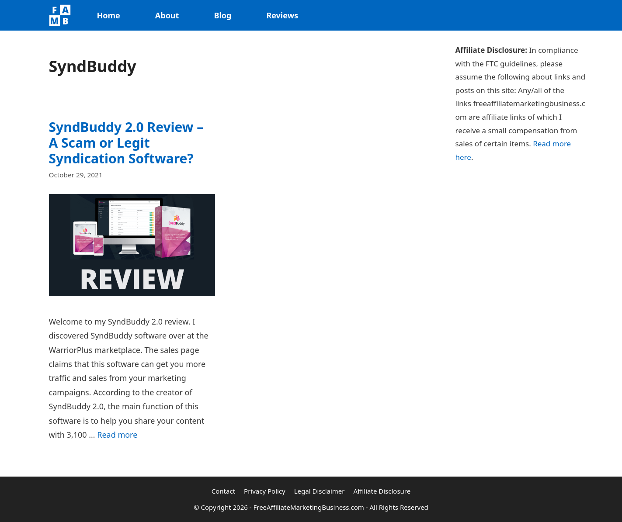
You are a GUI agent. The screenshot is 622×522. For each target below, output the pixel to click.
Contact (223, 491)
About (167, 15)
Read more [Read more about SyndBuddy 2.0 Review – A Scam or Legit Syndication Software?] (117, 434)
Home (108, 15)
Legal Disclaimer (319, 491)
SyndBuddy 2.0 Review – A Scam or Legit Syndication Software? (126, 142)
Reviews (282, 15)
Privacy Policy (264, 491)
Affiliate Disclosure (382, 491)
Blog (222, 15)
